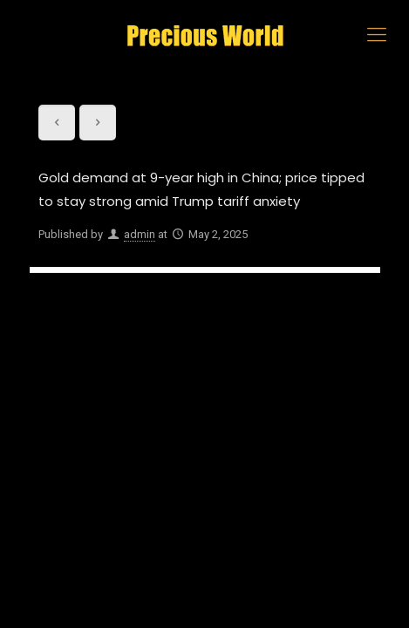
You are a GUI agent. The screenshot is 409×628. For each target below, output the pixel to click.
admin (139, 234)
